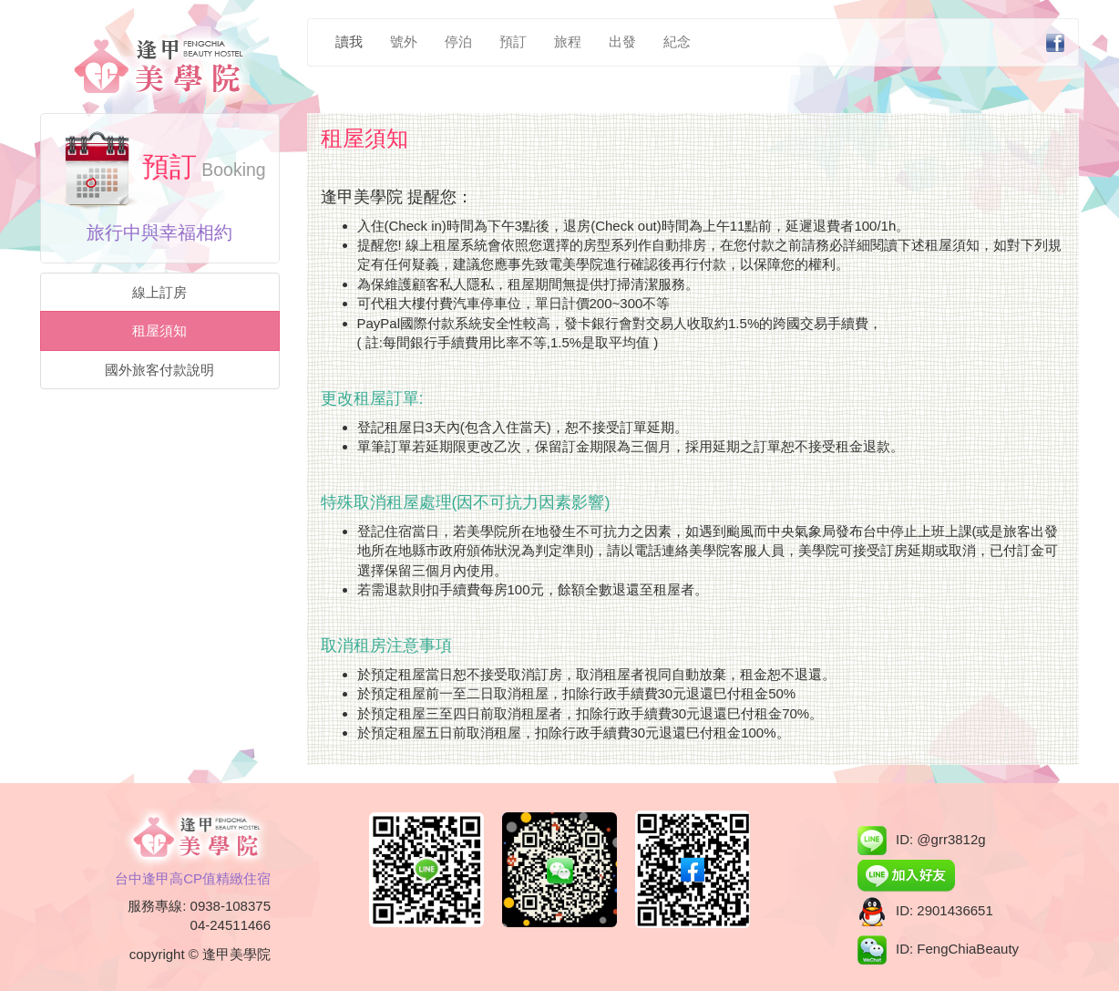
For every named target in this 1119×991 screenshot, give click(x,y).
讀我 (349, 41)
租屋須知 (159, 330)
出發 (622, 41)
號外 (403, 41)
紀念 (677, 41)
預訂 (513, 41)
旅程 (567, 41)
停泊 (458, 41)
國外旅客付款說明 (159, 369)
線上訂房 (159, 292)
